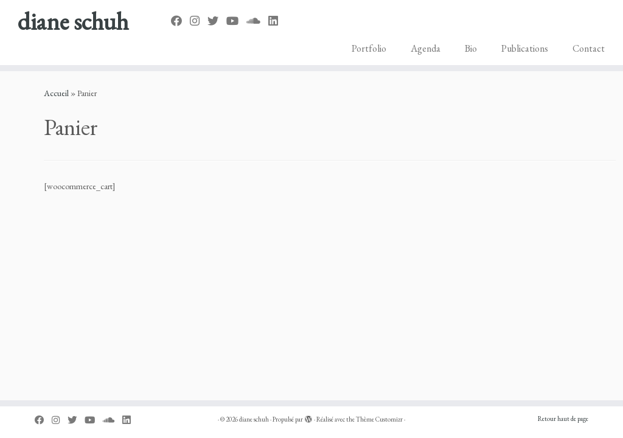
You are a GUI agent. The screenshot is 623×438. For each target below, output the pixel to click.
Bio (471, 48)
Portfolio (369, 48)
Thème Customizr (379, 419)
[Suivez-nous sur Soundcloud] (257, 21)
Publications (524, 48)
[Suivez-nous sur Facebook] (180, 21)
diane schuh (73, 21)
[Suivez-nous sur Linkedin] (277, 21)
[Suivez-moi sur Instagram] (198, 21)
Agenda (425, 48)
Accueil (56, 93)
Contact (589, 48)
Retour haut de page (563, 418)
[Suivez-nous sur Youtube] (236, 21)
